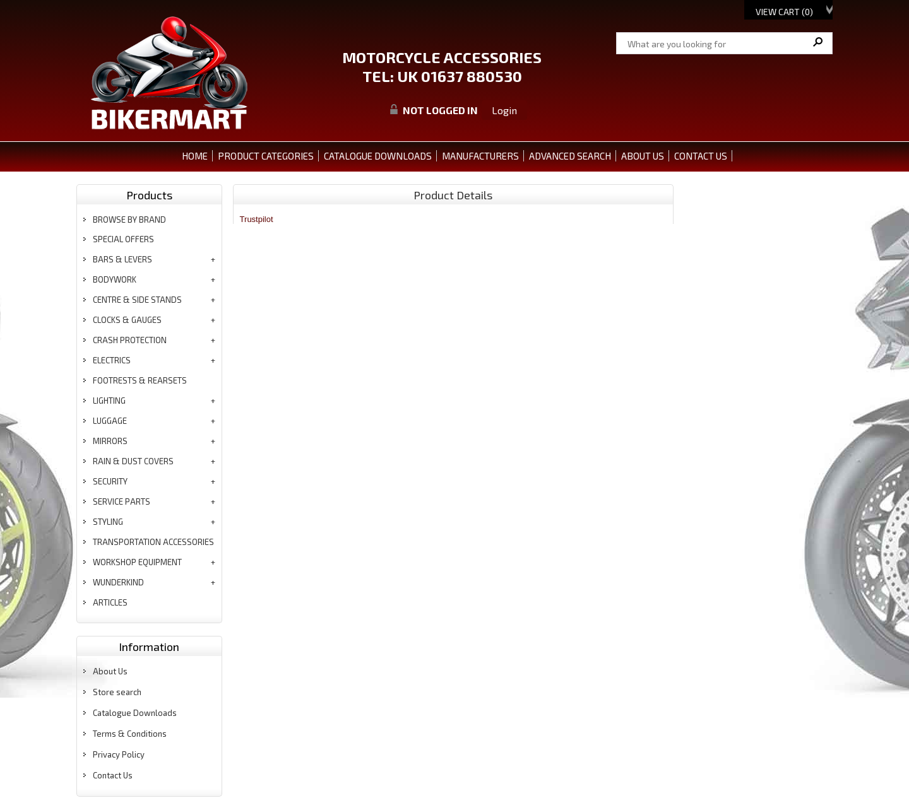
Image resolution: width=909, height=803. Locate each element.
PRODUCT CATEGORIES (266, 155)
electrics (112, 360)
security (110, 481)
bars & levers (122, 259)
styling (108, 522)
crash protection (130, 340)
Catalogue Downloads (135, 713)
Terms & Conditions (130, 734)
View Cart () (784, 11)
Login (504, 110)
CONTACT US (700, 155)
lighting (109, 401)
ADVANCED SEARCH (570, 155)
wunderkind (118, 582)
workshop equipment (137, 562)
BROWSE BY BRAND (129, 219)
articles (110, 602)
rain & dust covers (133, 461)
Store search (117, 692)
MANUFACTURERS (480, 155)
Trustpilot (256, 219)
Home (195, 155)
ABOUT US (642, 155)
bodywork (114, 279)
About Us (110, 671)
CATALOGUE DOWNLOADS (378, 155)
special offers (123, 239)
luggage (110, 421)
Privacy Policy (119, 754)
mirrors (110, 441)
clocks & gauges (127, 320)
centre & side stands (137, 300)
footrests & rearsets (140, 380)
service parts (121, 501)
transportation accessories (153, 542)
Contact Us (113, 775)
